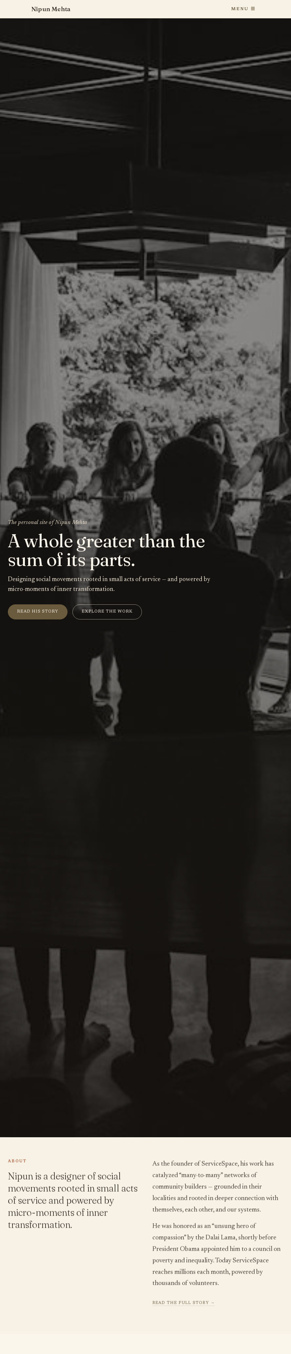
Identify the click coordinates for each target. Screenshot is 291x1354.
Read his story (37, 612)
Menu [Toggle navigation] (243, 9)
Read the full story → (183, 1303)
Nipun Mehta (50, 9)
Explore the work (107, 612)
